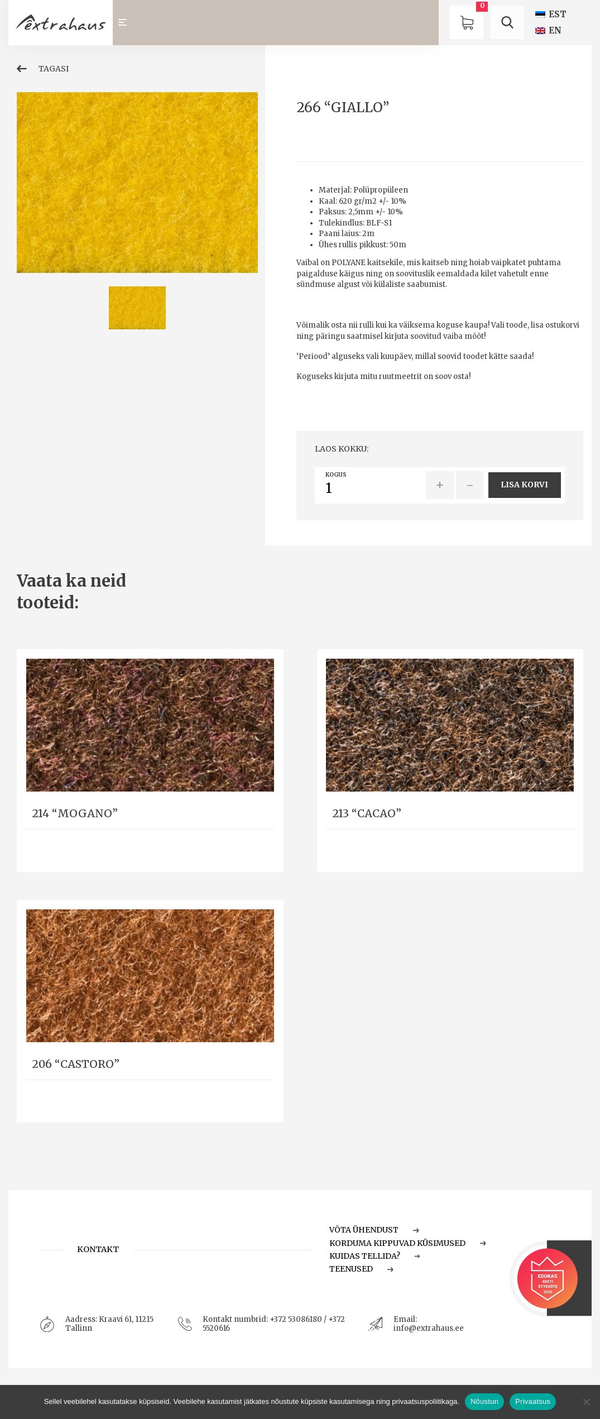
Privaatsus (532, 1401)
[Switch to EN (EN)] (548, 30)
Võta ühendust (374, 1230)
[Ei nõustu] (586, 1401)
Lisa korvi (524, 485)
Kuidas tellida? (374, 1256)
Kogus (336, 475)
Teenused (361, 1269)
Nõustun (484, 1401)
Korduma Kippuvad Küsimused (407, 1243)
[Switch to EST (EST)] (551, 14)
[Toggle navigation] (128, 22)
